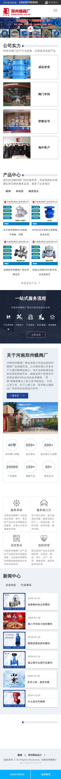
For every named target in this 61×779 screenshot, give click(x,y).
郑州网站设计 (35, 755)
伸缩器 (20, 191)
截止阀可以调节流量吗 (40, 662)
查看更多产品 (30, 283)
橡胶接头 (34, 191)
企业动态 (11, 585)
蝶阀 (8, 191)
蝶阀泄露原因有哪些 (39, 643)
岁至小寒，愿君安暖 (38, 682)
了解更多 (17, 395)
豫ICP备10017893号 (30, 763)
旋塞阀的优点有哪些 (39, 604)
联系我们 (53, 2)
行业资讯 (26, 585)
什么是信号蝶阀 (36, 701)
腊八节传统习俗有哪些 (40, 624)
